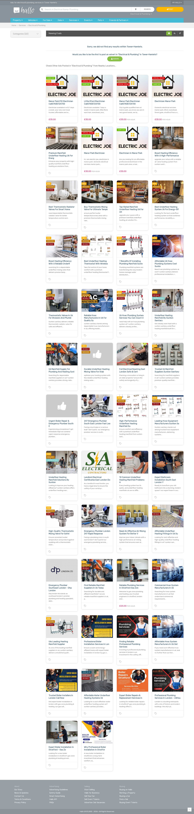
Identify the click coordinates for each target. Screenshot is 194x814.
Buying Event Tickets (128, 802)
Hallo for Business (91, 793)
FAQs (51, 802)
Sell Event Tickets (91, 799)
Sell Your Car (89, 796)
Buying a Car (124, 796)
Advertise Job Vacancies (94, 802)
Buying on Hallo (125, 790)
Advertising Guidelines (58, 790)
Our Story (18, 790)
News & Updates (21, 793)
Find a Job (123, 799)
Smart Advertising (57, 796)
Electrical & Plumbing (141, 14)
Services (22, 25)
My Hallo (177, 3)
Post (170, 9)
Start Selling (89, 790)
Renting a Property (127, 793)
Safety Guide (54, 793)
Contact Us (19, 796)
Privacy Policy (20, 802)
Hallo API (53, 799)
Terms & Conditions (22, 799)
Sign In (115, 59)
